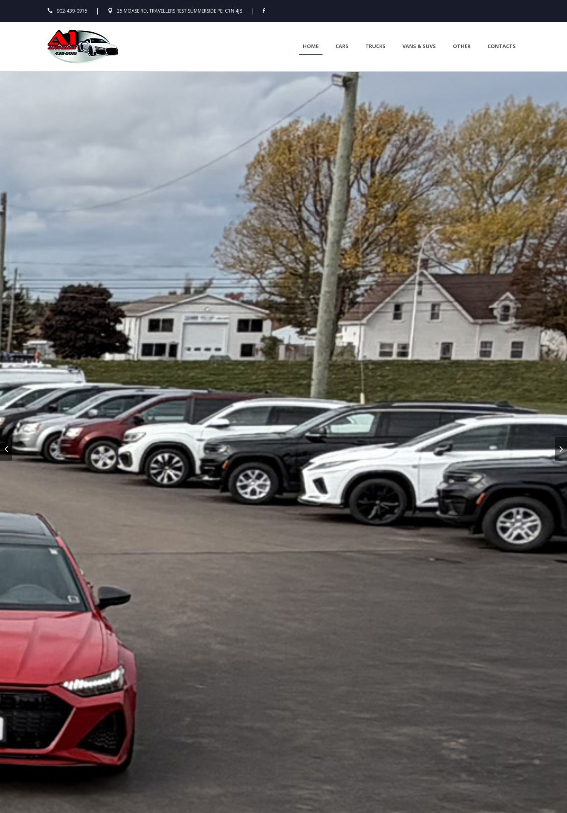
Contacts (501, 46)
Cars (341, 46)
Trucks (375, 46)
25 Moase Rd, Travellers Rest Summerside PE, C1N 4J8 (179, 10)
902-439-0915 (72, 10)
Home (311, 46)
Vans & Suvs (419, 46)
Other (462, 46)
